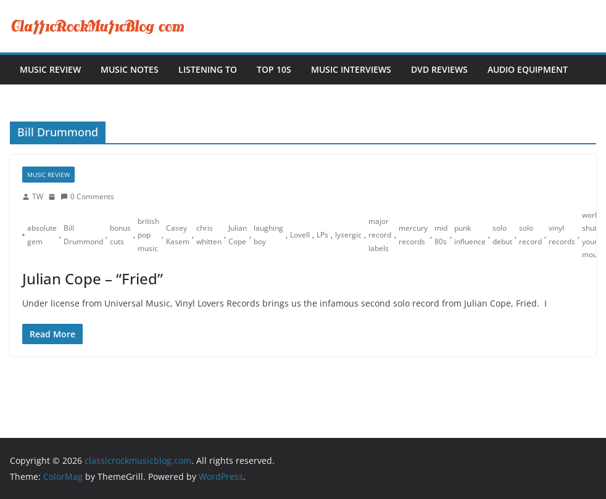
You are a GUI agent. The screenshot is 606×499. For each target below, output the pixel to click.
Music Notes (130, 69)
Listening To (207, 69)
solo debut (502, 235)
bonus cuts (120, 235)
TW (37, 196)
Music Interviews (351, 69)
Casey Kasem (177, 235)
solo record (530, 235)
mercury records (413, 235)
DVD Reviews (439, 69)
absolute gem (42, 235)
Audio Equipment (528, 69)
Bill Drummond (83, 235)
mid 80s (440, 235)
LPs (322, 234)
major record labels (379, 234)
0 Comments (87, 196)
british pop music (148, 234)
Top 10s (274, 69)
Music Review (50, 69)
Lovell (300, 234)
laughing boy (268, 235)
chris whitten (209, 235)
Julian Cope (237, 235)
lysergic (348, 234)
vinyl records (562, 235)
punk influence (470, 235)
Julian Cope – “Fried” (92, 278)
